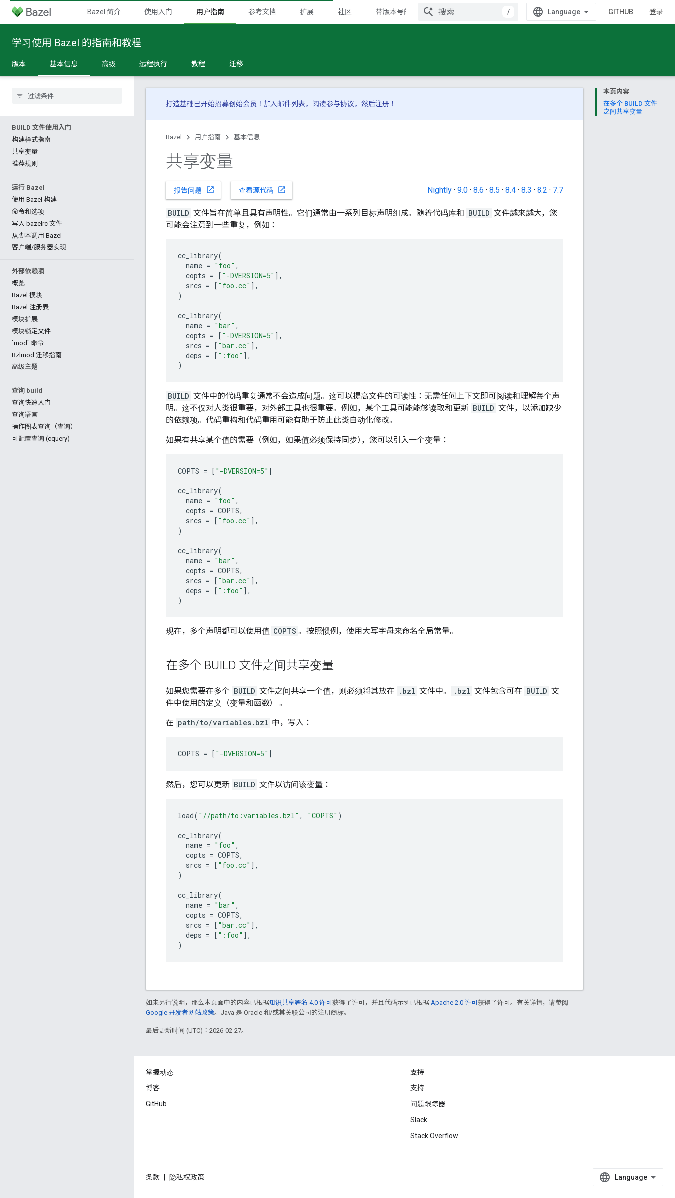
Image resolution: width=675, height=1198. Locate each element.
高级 (109, 64)
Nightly (439, 190)
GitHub (620, 12)
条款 (153, 1177)
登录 (656, 12)
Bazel (174, 137)
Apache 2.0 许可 (454, 1002)
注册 (382, 104)
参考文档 (262, 12)
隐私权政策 (186, 1177)
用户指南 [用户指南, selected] (210, 12)
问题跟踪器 (427, 1104)
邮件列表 (291, 104)
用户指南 (208, 137)
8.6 (478, 190)
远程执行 (153, 64)
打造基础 (180, 104)
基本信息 (247, 137)
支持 (417, 1088)
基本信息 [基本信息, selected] (64, 64)
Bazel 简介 (104, 12)
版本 (19, 64)
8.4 (510, 190)
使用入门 (158, 12)
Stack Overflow (434, 1136)
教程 (198, 64)
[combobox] (468, 12)
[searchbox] (67, 96)
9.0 (462, 190)
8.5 (494, 190)
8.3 (526, 190)
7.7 (558, 190)
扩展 (307, 12)
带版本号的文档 (400, 12)
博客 (153, 1088)
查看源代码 (262, 189)
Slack (418, 1120)
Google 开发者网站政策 (180, 1012)
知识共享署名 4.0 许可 (300, 1002)
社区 (345, 12)
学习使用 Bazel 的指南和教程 (76, 43)
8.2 (542, 190)
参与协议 (340, 104)
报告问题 (194, 189)
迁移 (236, 64)
